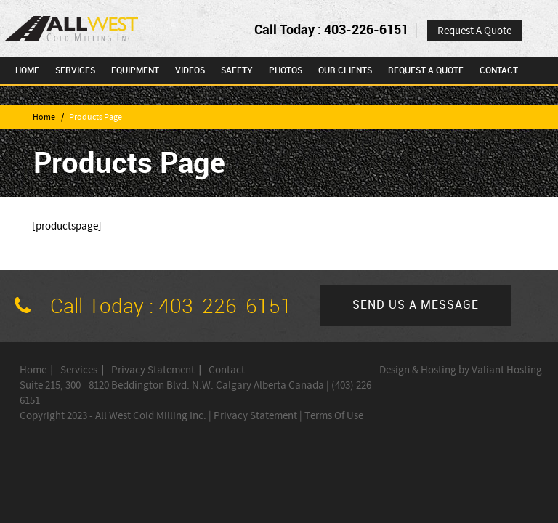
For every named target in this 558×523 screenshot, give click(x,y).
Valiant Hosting (507, 370)
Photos (285, 71)
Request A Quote (474, 31)
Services (75, 71)
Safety (237, 71)
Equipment (135, 71)
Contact (499, 71)
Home (27, 71)
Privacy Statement (153, 370)
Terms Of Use (333, 416)
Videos (190, 71)
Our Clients (345, 71)
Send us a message (415, 305)
